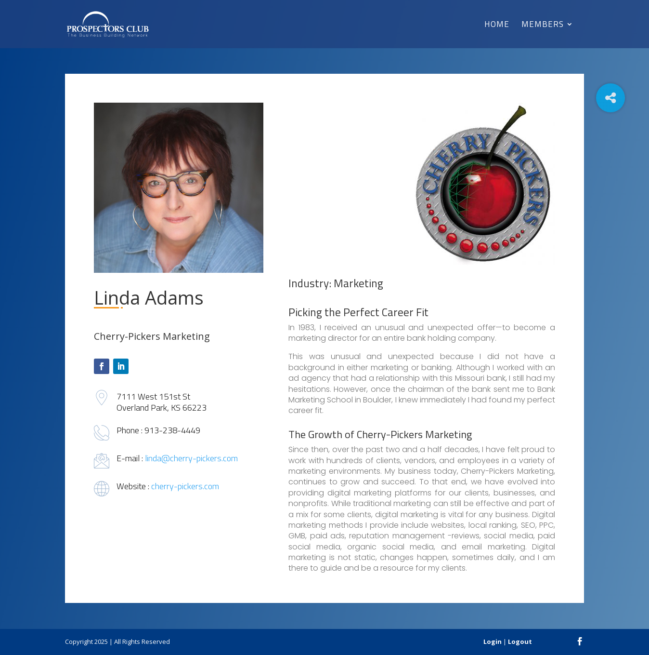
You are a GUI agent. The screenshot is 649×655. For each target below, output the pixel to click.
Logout (520, 641)
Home (496, 25)
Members (542, 25)
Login (492, 641)
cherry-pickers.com (185, 486)
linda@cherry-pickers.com (191, 458)
